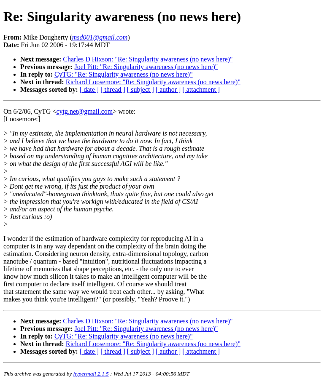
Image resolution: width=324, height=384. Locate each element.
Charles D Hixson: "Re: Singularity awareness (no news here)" (147, 59)
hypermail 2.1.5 (91, 374)
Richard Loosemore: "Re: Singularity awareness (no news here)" (153, 81)
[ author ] (168, 89)
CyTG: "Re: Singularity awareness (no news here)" (123, 74)
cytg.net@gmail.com (84, 111)
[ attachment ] (201, 89)
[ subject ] (140, 89)
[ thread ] (112, 89)
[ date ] (89, 89)
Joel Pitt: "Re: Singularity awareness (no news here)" (146, 66)
